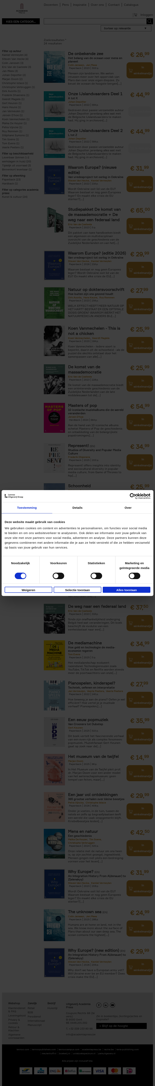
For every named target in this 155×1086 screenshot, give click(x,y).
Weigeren (28, 590)
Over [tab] (128, 507)
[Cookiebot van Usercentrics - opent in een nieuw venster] (132, 496)
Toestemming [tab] (27, 507)
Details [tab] (77, 507)
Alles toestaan (126, 590)
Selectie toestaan (77, 590)
